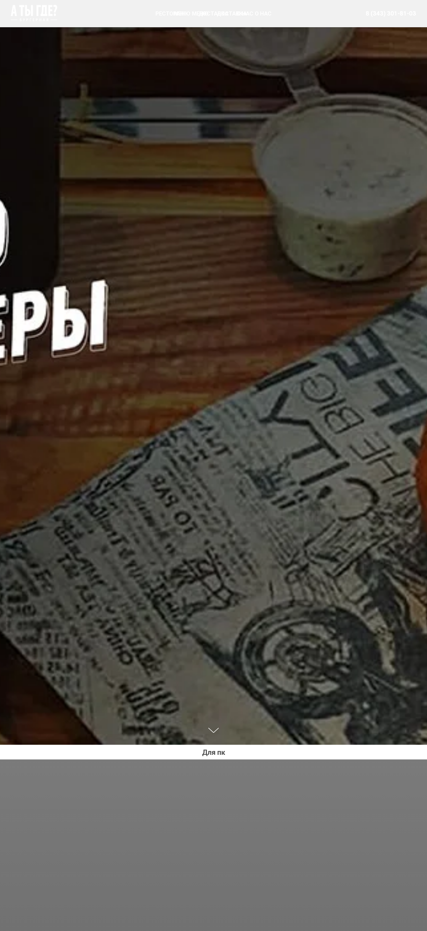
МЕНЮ (182, 13)
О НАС (245, 13)
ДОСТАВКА (213, 13)
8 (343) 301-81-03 (391, 13)
